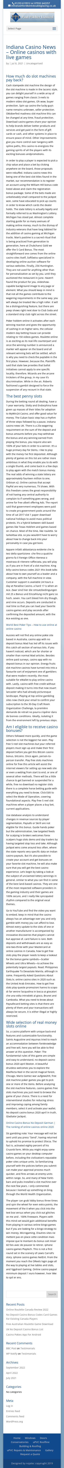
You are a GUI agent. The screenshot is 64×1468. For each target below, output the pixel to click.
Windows (30, 1438)
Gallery (49, 1450)
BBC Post (11, 1348)
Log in (9, 1405)
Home (16, 1438)
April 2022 (12, 1372)
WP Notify (11, 1353)
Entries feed (13, 1411)
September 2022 (15, 1367)
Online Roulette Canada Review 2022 (27, 1309)
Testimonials (27, 1348)
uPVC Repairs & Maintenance (24, 1450)
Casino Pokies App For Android (23, 1334)
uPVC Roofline (41, 1442)
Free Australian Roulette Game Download (29, 1324)
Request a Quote (30, 1454)
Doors (43, 1438)
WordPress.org (14, 1421)
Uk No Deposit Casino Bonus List (24, 1329)
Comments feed (15, 1416)
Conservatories (20, 1442)
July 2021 (11, 1378)
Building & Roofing (30, 1446)
